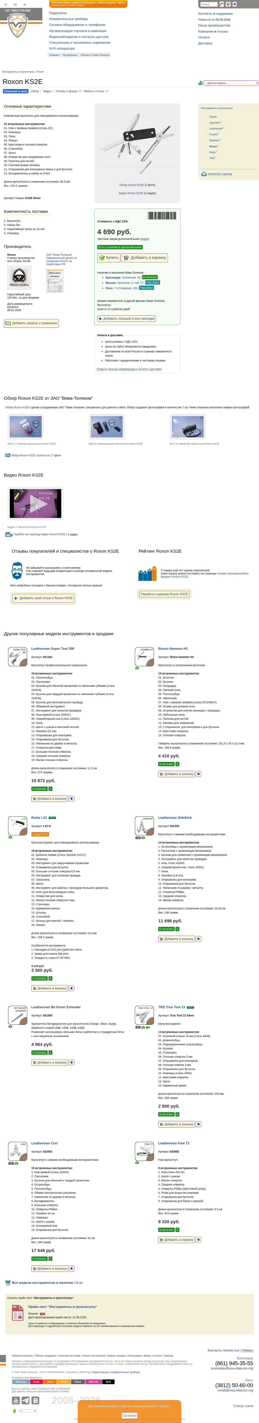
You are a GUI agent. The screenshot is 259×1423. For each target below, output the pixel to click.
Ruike (212, 152)
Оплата (204, 37)
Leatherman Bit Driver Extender (56, 1007)
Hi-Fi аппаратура (62, 48)
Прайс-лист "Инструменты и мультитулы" (62, 1307)
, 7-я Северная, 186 (122, 288)
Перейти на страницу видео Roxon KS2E (35, 534)
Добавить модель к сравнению (31, 323)
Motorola (21, 1381)
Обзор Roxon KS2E (131, 185)
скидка (144, 238)
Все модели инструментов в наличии (39, 1283)
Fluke (64, 1381)
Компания (205, 31)
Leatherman (216, 128)
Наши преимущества (214, 25)
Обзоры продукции (45, 1355)
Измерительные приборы (68, 19)
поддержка (224, 13)
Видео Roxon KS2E (131, 193)
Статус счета (243, 1406)
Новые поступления (93, 1355)
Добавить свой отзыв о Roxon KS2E (43, 598)
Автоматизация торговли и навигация (78, 31)
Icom (36, 1381)
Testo (50, 1381)
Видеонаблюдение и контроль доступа (79, 37)
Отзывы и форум (66, 91)
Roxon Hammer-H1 (173, 649)
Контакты (205, 13)
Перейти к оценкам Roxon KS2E (164, 594)
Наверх (247, 1350)
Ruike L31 (39, 818)
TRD (211, 158)
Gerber (213, 117)
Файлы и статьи (94, 91)
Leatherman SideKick (175, 818)
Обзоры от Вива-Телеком (95, 55)
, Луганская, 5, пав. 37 (125, 282)
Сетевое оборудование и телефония (77, 25)
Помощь (168, 1355)
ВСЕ (108, 1381)
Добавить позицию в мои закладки (126, 318)
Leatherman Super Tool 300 (52, 649)
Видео (47, 91)
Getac (78, 1381)
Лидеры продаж (116, 1355)
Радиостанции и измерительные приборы (116, 1372)
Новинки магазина (22, 1355)
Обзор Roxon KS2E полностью (27, 455)
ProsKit (213, 134)
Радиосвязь (58, 13)
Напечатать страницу (220, 174)
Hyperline (214, 122)
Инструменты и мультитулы (18, 71)
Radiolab (214, 140)
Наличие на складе (69, 1355)
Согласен (130, 1415)
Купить (108, 257)
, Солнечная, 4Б (123, 277)
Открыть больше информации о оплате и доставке (129, 369)
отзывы (222, 31)
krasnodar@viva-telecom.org (232, 1368)
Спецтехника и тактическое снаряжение (79, 43)
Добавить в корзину (144, 257)
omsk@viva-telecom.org (235, 1390)
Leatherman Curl (44, 1143)
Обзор (35, 91)
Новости (204, 19)
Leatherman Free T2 (173, 1143)
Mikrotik (93, 1381)
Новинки (54, 55)
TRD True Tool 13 (171, 1007)
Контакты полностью (223, 1350)
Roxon (40, 71)
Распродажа (70, 55)
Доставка (205, 43)
